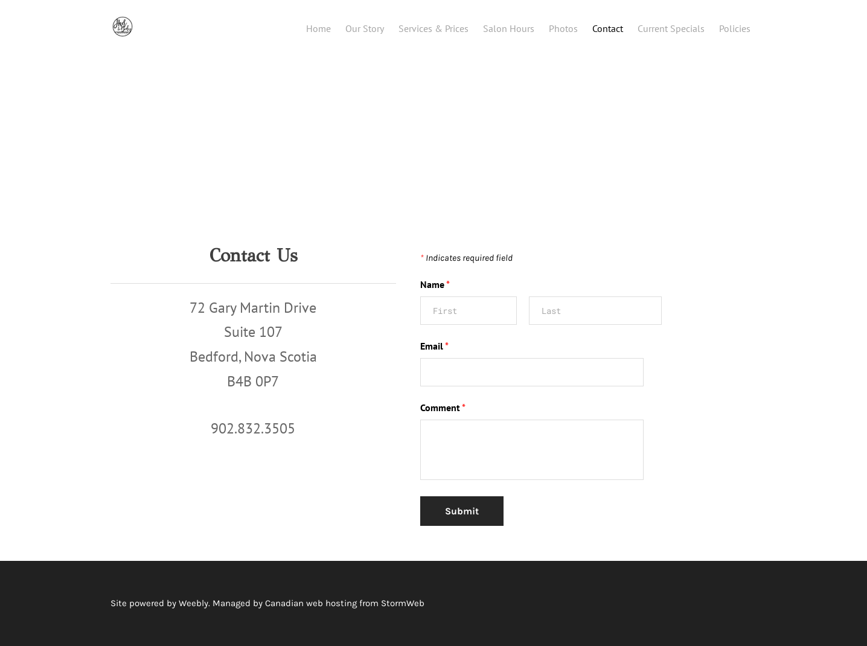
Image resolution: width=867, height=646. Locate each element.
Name (435, 284)
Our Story (364, 28)
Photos (563, 28)
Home (318, 28)
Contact (607, 28)
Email (434, 346)
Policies (734, 28)
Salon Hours (508, 28)
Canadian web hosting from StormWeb (344, 603)
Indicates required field (466, 257)
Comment (442, 407)
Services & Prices (433, 28)
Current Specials (671, 28)
